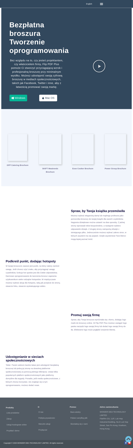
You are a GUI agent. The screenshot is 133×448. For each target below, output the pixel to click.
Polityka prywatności (46, 418)
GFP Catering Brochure (17, 169)
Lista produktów (12, 413)
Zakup (9, 419)
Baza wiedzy (75, 412)
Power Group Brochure (115, 169)
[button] (101, 3)
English (89, 4)
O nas (40, 412)
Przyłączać (42, 430)
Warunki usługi (44, 424)
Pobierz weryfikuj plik (78, 418)
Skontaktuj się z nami (79, 424)
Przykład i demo (12, 431)
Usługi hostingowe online (16, 425)
